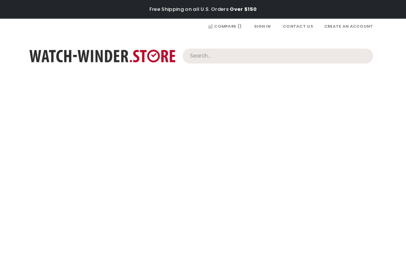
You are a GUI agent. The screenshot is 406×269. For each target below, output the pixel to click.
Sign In (262, 26)
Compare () (225, 26)
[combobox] (278, 56)
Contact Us (298, 26)
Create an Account (348, 26)
